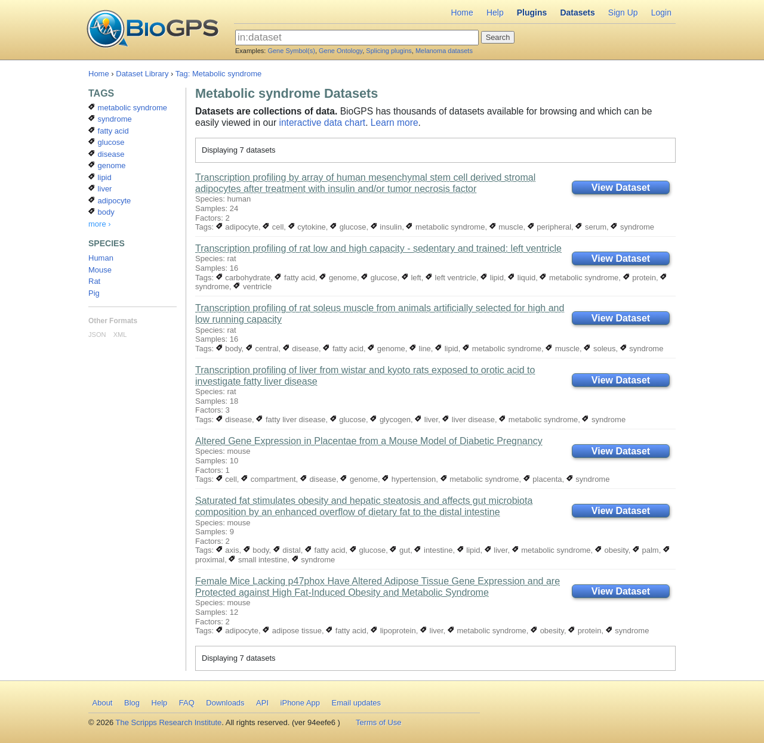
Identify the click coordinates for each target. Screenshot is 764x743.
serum (590, 226)
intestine (433, 550)
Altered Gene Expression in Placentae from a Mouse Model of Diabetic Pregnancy (369, 441)
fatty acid (295, 277)
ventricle (252, 286)
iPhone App (301, 702)
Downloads (225, 702)
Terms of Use (379, 722)
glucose (348, 226)
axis (227, 550)
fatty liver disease (290, 419)
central (262, 348)
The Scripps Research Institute (169, 722)
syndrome (632, 226)
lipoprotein (393, 630)
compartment (268, 479)
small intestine (258, 559)
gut (400, 550)
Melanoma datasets (444, 50)
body (229, 348)
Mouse (100, 269)
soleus (599, 348)
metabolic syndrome (445, 226)
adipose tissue (292, 630)
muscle (506, 226)
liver (426, 419)
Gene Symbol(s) (291, 50)
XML (120, 334)
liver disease (468, 419)
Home (462, 12)
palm (646, 550)
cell (273, 226)
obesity (612, 550)
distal (287, 550)
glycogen (390, 419)
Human (100, 257)
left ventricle (451, 277)
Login (661, 12)
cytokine (307, 226)
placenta (542, 479)
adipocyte (237, 226)
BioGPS (152, 30)
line (420, 348)
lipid (492, 277)
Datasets (577, 12)
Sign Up (623, 12)
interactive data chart (322, 122)
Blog (132, 702)
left (411, 277)
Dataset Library (142, 73)
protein (639, 277)
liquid (521, 277)
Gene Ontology (340, 50)
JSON (97, 334)
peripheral (549, 226)
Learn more (394, 122)
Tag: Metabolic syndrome (218, 73)
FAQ (187, 702)
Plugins (532, 12)
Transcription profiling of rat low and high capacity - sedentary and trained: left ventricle (378, 248)
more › (99, 223)
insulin (386, 226)
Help (495, 12)
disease (301, 348)
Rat (94, 281)
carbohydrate (243, 277)
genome (338, 277)
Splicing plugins (388, 50)
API (262, 702)
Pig (94, 293)
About (103, 702)
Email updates (356, 702)
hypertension (409, 479)
